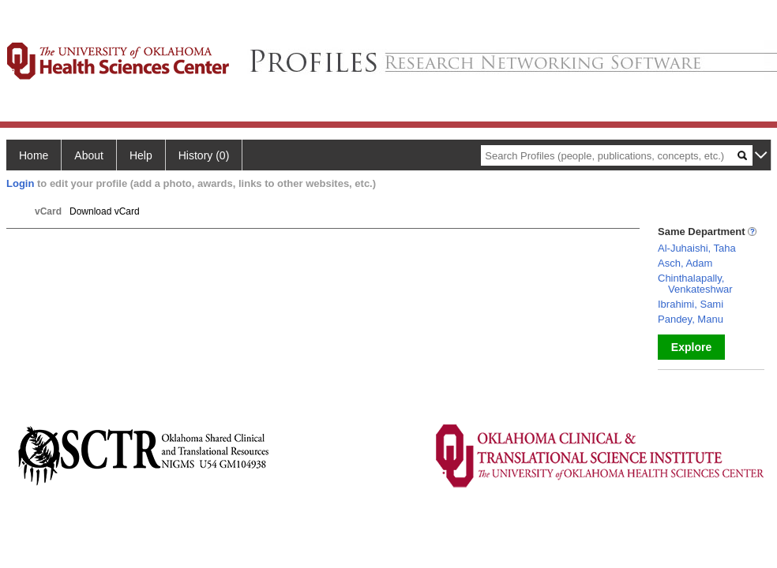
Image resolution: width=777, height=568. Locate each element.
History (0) (204, 155)
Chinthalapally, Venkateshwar (695, 283)
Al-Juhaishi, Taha (697, 248)
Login (20, 183)
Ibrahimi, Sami (690, 304)
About (88, 155)
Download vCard (104, 211)
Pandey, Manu (690, 319)
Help (141, 155)
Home (33, 155)
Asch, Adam (685, 263)
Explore (691, 347)
